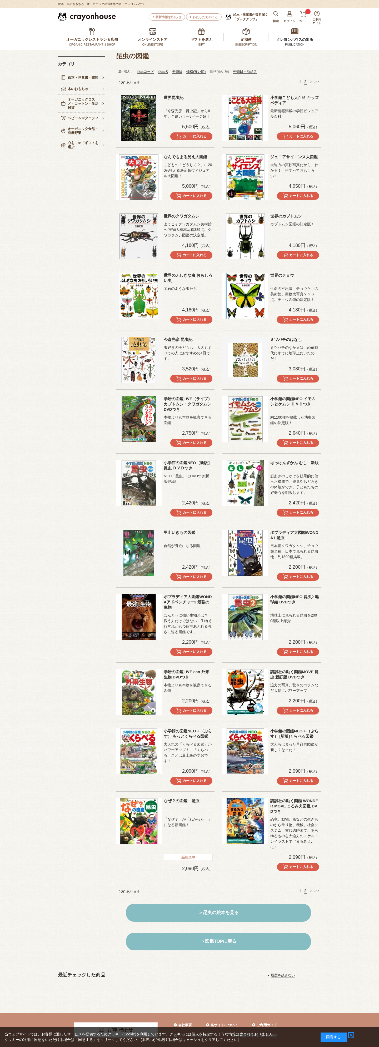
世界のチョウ (282, 275)
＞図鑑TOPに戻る (218, 941)
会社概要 (185, 1025)
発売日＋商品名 (245, 71)
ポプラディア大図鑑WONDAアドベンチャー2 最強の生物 (188, 601)
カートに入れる (195, 136)
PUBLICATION (295, 44)
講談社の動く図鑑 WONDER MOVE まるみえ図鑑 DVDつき (294, 805)
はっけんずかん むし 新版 (294, 462)
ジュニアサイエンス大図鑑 (294, 157)
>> (317, 82)
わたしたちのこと (205, 17)
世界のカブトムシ (286, 216)
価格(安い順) (196, 71)
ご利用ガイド (267, 1025)
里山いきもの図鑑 (179, 532)
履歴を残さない (283, 975)
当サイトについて (224, 1025)
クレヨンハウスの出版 (294, 39)
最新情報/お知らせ (168, 17)
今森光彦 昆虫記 (178, 339)
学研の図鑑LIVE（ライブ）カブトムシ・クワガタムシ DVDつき (188, 403)
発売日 (177, 71)
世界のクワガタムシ (181, 216)
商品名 (163, 71)
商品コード (145, 71)
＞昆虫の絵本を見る (218, 912)
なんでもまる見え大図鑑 (185, 157)
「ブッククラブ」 (250, 17)
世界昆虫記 (173, 97)
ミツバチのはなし (286, 339)
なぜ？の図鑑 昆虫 (181, 800)
